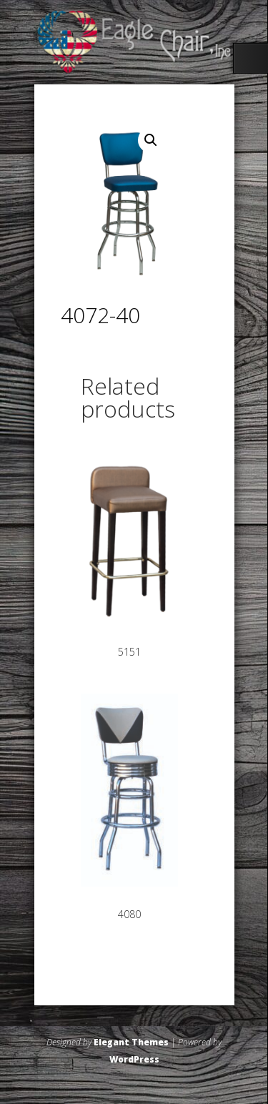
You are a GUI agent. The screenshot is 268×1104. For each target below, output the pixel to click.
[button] (151, 140)
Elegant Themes (131, 1042)
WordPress (134, 1059)
